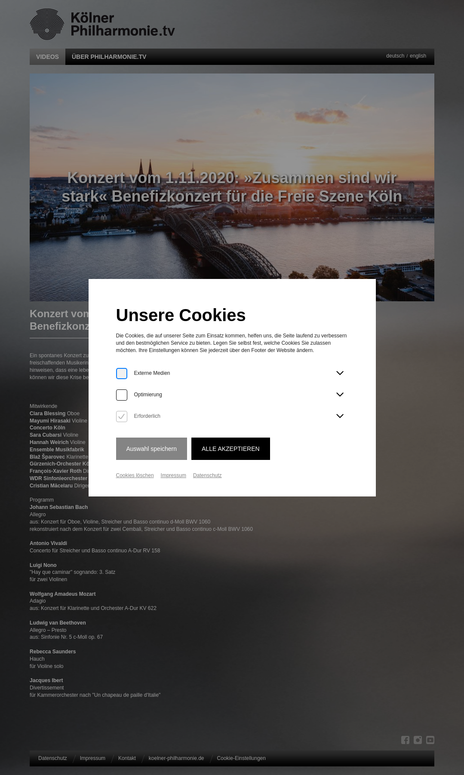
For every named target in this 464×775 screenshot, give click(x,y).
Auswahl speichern (151, 448)
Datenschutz (207, 475)
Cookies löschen (135, 475)
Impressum (173, 475)
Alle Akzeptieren (231, 448)
